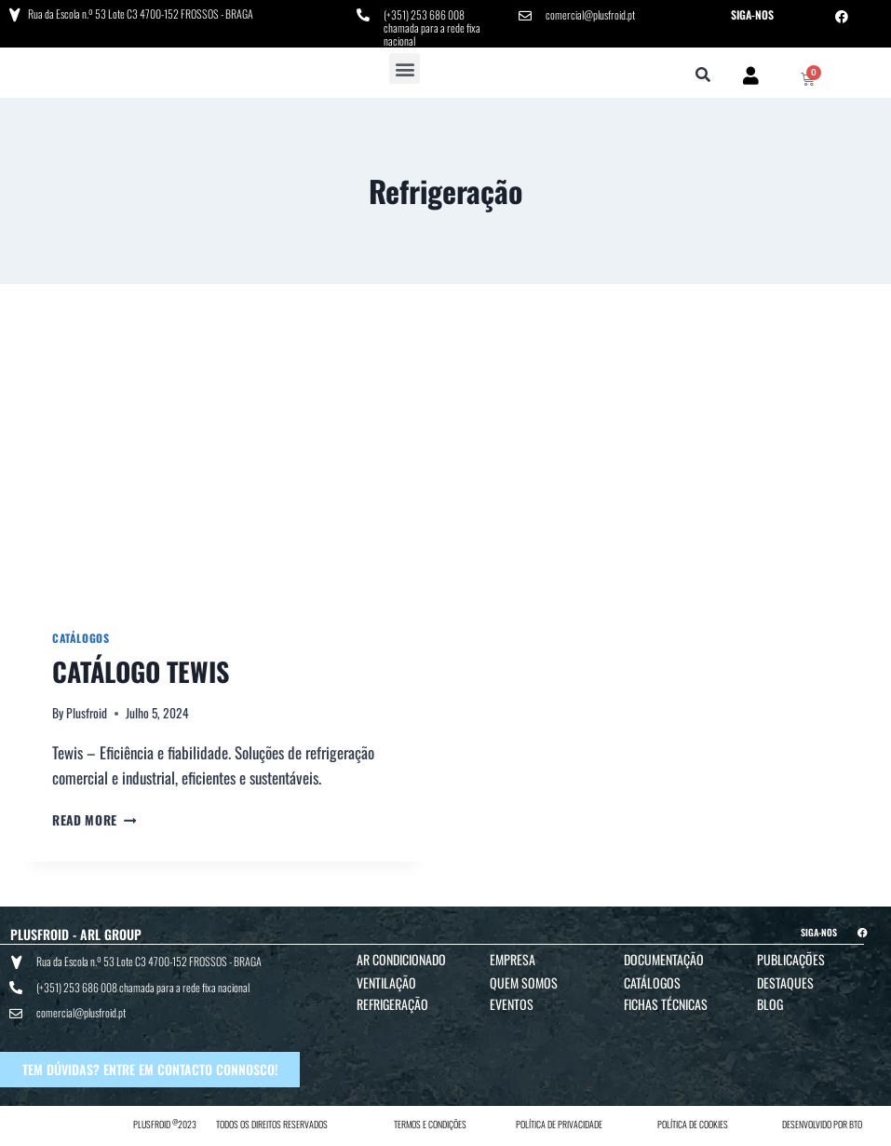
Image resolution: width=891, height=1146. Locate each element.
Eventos (511, 1004)
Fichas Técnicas (666, 1004)
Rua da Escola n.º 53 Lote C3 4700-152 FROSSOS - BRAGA (140, 13)
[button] (404, 68)
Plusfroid (86, 712)
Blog (770, 1004)
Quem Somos (524, 982)
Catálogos (80, 638)
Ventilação (386, 982)
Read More (94, 820)
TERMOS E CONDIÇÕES (430, 1124)
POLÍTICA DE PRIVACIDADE (559, 1124)
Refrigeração (392, 1004)
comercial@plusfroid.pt (590, 14)
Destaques (785, 982)
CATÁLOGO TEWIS (140, 671)
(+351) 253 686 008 (424, 14)
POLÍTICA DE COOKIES (692, 1124)
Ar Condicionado (401, 959)
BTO (855, 1124)
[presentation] (224, 464)
